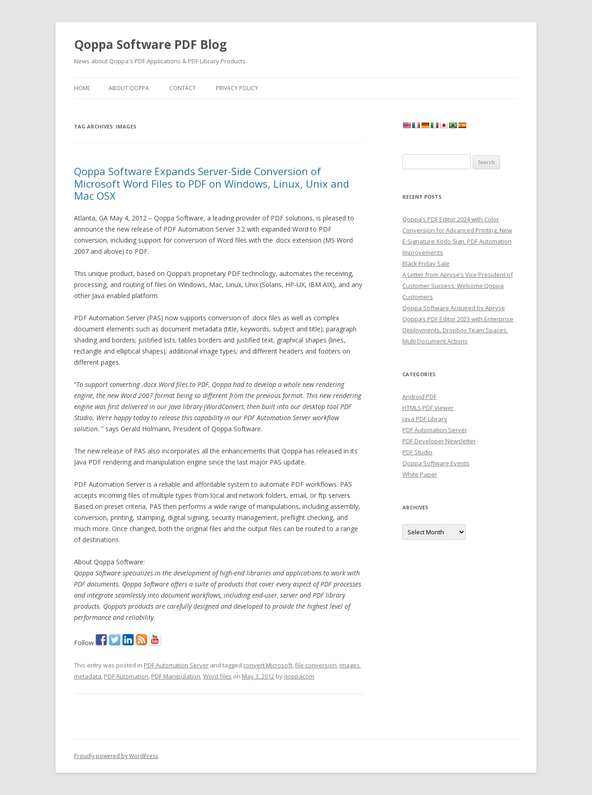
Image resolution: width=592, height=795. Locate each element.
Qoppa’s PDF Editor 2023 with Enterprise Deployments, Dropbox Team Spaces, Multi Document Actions (457, 330)
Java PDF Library (424, 419)
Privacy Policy (237, 88)
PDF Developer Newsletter (439, 441)
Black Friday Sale (426, 263)
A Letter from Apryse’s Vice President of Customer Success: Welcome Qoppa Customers (457, 285)
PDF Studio (417, 452)
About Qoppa (129, 88)
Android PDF (419, 396)
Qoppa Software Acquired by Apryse (453, 308)
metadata (87, 676)
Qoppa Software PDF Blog (150, 44)
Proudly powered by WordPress (116, 756)
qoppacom (299, 676)
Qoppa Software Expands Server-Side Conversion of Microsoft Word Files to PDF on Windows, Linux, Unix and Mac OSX (211, 183)
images (349, 665)
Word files (217, 676)
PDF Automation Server (176, 665)
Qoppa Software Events (435, 463)
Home (82, 88)
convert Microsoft (267, 665)
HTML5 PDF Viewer (428, 408)
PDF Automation (126, 676)
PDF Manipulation (175, 676)
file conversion (316, 665)
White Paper (419, 474)
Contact (182, 88)
